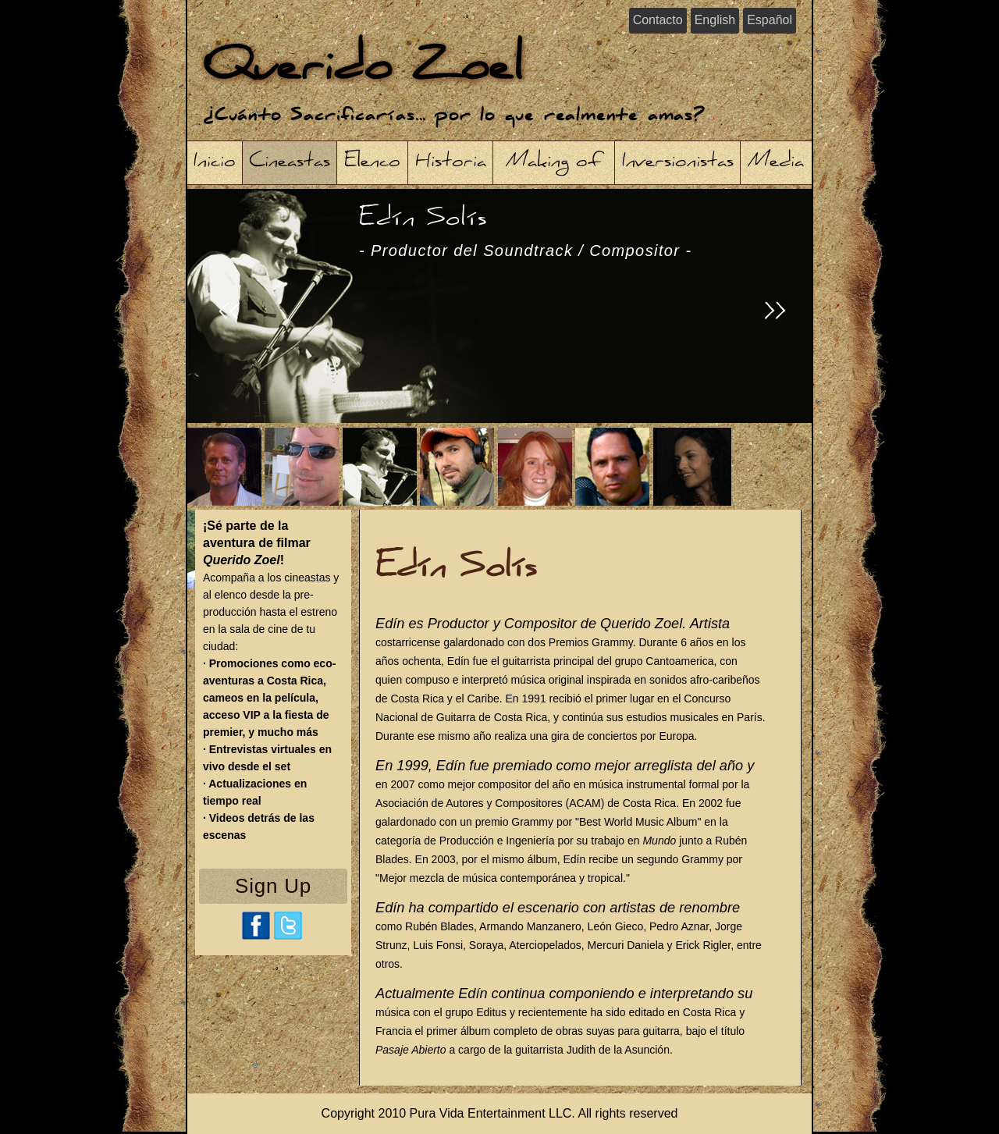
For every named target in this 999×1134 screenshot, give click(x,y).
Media (776, 162)
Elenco (372, 162)
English (715, 20)
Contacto (658, 20)
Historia (450, 162)
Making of (554, 162)
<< (229, 314)
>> (776, 314)
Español (769, 20)
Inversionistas (678, 162)
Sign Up (273, 886)
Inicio (215, 162)
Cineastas (289, 162)
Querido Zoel (363, 70)
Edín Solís (525, 231)
